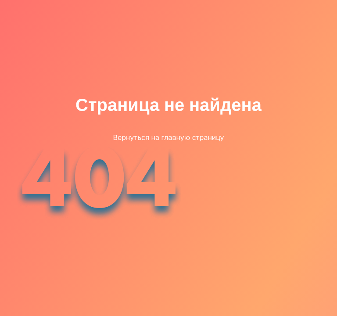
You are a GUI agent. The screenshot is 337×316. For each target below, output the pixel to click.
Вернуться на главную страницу (168, 137)
